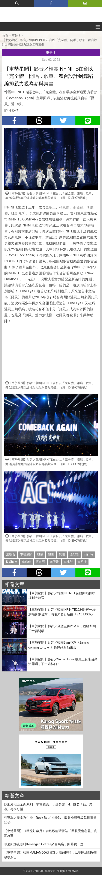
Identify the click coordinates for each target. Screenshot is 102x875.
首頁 (5, 35)
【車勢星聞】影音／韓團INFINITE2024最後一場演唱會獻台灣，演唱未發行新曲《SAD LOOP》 (62, 612)
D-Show (11, 561)
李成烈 (68, 561)
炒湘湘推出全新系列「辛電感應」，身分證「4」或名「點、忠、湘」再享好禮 (50, 807)
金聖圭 (50, 207)
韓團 (51, 554)
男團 (62, 554)
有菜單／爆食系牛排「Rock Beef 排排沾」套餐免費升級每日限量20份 (50, 820)
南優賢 (78, 207)
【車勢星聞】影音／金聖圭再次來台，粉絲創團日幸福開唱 (62, 628)
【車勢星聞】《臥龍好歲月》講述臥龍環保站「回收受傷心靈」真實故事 (50, 833)
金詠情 (14, 110)
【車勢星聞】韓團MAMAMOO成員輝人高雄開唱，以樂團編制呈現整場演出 (50, 855)
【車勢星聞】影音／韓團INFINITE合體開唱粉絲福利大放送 (61, 595)
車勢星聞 (26, 554)
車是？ (16, 35)
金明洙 (19, 213)
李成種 (34, 213)
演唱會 (20, 285)
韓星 (40, 554)
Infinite (88, 554)
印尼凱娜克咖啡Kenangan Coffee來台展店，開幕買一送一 (45, 844)
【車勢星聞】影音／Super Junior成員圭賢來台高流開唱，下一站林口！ (63, 661)
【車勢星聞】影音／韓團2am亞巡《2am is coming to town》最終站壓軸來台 (58, 645)
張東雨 (64, 207)
